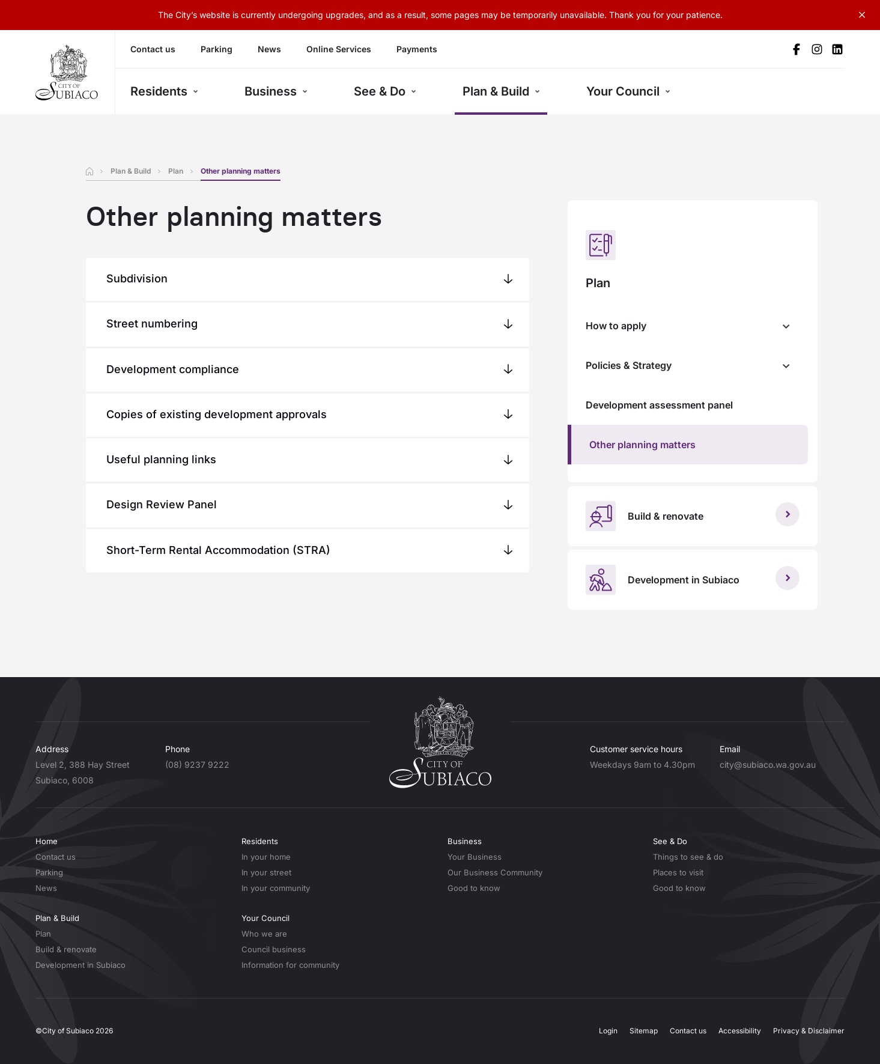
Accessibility (739, 1030)
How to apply (616, 326)
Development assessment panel (659, 405)
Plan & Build (501, 91)
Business (276, 91)
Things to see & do (688, 857)
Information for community (290, 965)
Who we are (264, 933)
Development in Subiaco (80, 965)
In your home (266, 857)
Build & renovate (66, 949)
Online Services (338, 49)
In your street (266, 872)
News (269, 49)
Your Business (475, 857)
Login (608, 1030)
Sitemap (644, 1030)
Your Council (628, 91)
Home (46, 841)
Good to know (474, 888)
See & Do (385, 91)
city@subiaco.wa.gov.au (768, 764)
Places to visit (678, 872)
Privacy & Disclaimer (809, 1030)
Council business (273, 949)
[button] (308, 278)
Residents (164, 91)
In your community (275, 888)
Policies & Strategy (629, 365)
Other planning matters (642, 445)
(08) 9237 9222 (197, 764)
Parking (216, 49)
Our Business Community (495, 872)
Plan (175, 170)
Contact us (152, 49)
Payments (416, 49)
